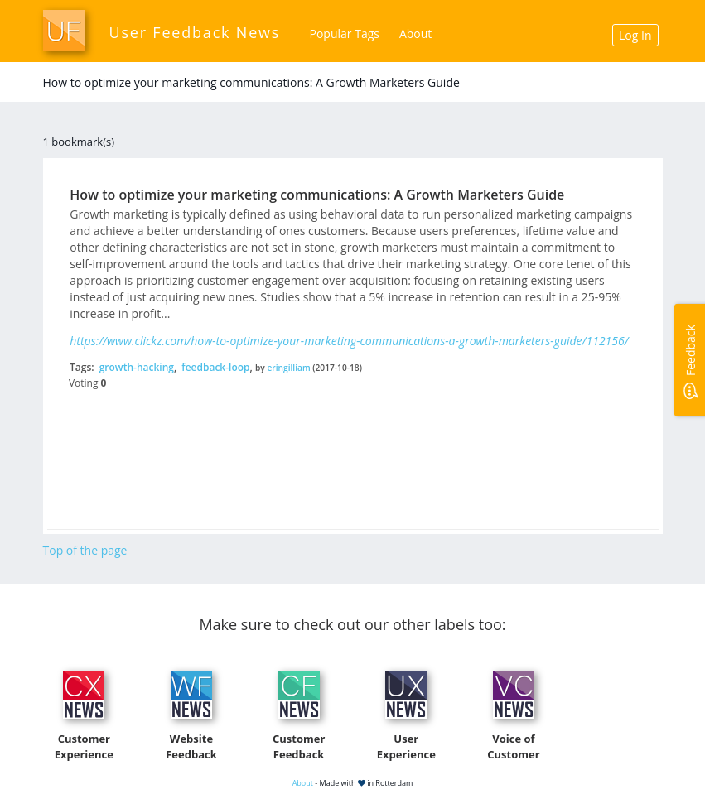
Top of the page (85, 550)
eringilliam (288, 367)
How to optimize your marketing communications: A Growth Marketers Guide (317, 194)
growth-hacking (136, 367)
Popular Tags (344, 33)
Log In (635, 35)
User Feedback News (195, 32)
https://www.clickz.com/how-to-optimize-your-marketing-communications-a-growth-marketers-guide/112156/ (349, 341)
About (415, 33)
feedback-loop (215, 367)
